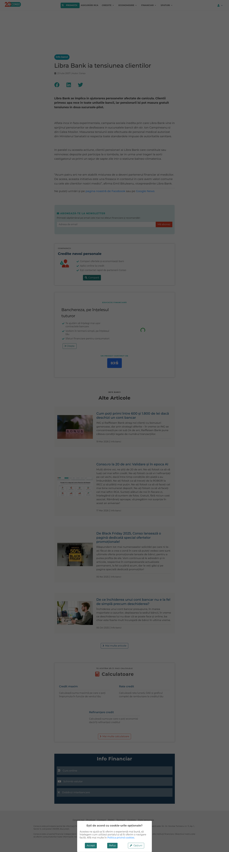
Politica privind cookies (120, 837)
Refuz (112, 845)
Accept (91, 845)
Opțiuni (136, 845)
